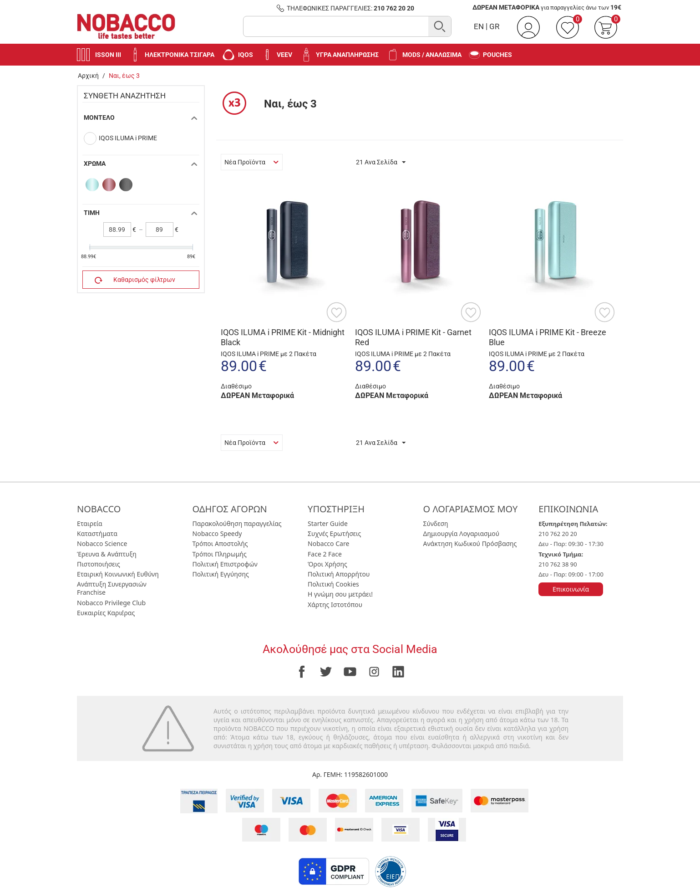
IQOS (237, 54)
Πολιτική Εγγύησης (221, 574)
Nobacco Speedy (217, 533)
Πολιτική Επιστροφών (225, 564)
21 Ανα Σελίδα (381, 162)
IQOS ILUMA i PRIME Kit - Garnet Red (413, 337)
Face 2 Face (325, 554)
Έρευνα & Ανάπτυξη (107, 554)
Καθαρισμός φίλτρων (135, 280)
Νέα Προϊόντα (251, 162)
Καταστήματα (97, 533)
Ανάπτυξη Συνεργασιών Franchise (112, 588)
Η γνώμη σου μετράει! (340, 594)
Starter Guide (328, 523)
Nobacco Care (328, 543)
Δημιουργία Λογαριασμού (461, 533)
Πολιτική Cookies (333, 584)
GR (494, 26)
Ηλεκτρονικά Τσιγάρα (171, 54)
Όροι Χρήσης (327, 564)
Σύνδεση (435, 523)
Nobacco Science (102, 543)
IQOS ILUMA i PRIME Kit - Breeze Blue (547, 337)
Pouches (490, 55)
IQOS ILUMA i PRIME (128, 138)
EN (479, 26)
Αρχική (88, 75)
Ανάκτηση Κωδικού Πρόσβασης (470, 543)
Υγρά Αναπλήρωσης (339, 54)
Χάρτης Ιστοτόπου (335, 604)
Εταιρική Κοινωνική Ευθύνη (118, 574)
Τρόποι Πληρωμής (220, 554)
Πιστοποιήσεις (98, 564)
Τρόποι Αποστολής (220, 543)
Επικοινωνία (571, 589)
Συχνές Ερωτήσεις (334, 533)
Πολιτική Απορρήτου (339, 574)
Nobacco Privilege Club (111, 602)
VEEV (276, 54)
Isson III (99, 54)
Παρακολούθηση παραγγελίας (237, 523)
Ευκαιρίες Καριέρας (106, 612)
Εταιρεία (89, 523)
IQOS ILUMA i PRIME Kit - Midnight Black (283, 337)
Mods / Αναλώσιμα (424, 54)
